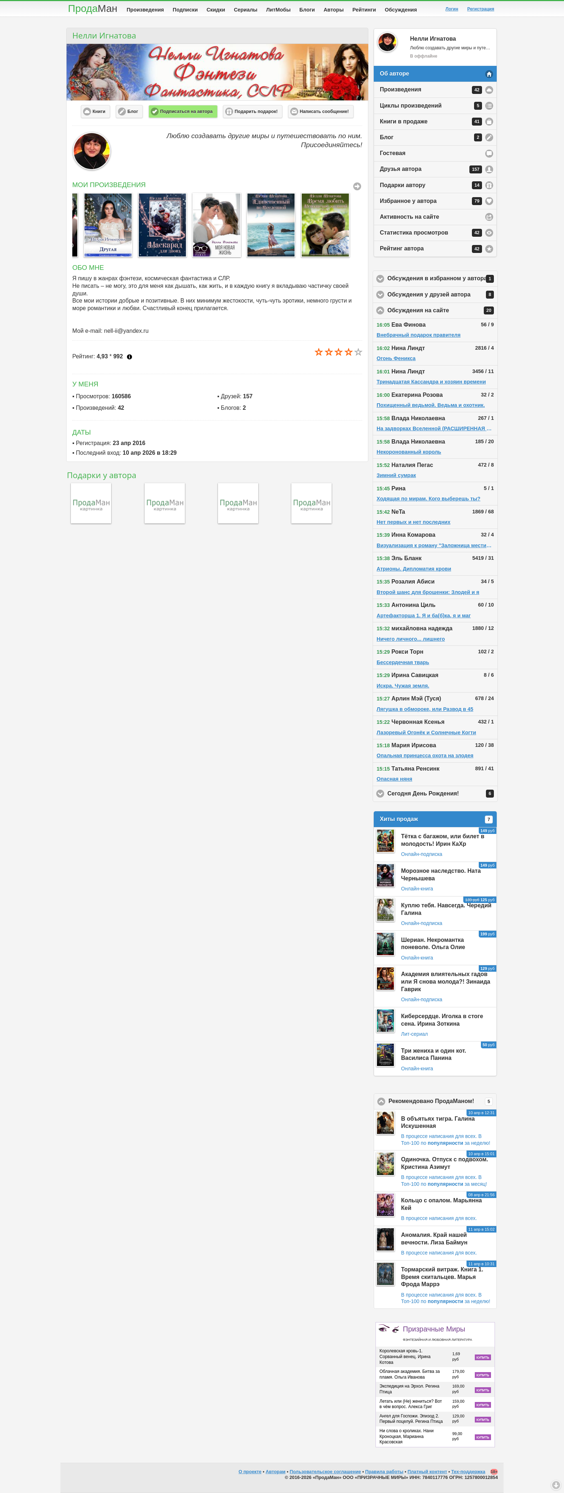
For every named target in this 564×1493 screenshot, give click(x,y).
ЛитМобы (278, 10)
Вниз (556, 1485)
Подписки (185, 10)
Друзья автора (431, 169)
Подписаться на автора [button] (186, 111)
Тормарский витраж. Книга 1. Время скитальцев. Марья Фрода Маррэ (442, 1277)
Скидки (215, 10)
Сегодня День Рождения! (442, 794)
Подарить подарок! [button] (256, 111)
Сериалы (245, 10)
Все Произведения (357, 186)
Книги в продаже (431, 122)
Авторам (276, 1471)
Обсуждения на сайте (442, 310)
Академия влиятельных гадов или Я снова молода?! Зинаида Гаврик (445, 981)
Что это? (129, 357)
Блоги (307, 10)
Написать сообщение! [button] (324, 111)
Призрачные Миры (437, 1333)
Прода (92, 8)
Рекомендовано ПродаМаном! (442, 1102)
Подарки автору (431, 185)
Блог (431, 137)
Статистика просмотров (431, 233)
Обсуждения (401, 10)
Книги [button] (98, 111)
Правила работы (384, 1471)
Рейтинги (364, 10)
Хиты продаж (436, 819)
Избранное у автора (431, 201)
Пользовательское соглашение (325, 1471)
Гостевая (392, 153)
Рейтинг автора (431, 249)
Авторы (334, 10)
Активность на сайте (409, 217)
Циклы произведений (431, 106)
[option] (95, 225)
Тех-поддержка (468, 1471)
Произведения (145, 10)
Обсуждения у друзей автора (442, 295)
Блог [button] (132, 111)
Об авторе (394, 74)
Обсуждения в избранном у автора (442, 279)
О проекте (249, 1471)
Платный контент (427, 1471)
